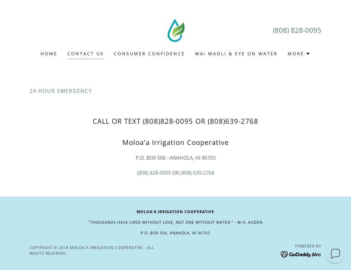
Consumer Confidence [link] (149, 54)
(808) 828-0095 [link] (297, 30)
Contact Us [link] (85, 54)
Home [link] (49, 54)
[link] (175, 29)
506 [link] (163, 233)
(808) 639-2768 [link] (197, 172)
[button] (299, 54)
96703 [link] (204, 233)
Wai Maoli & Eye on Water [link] (236, 54)
